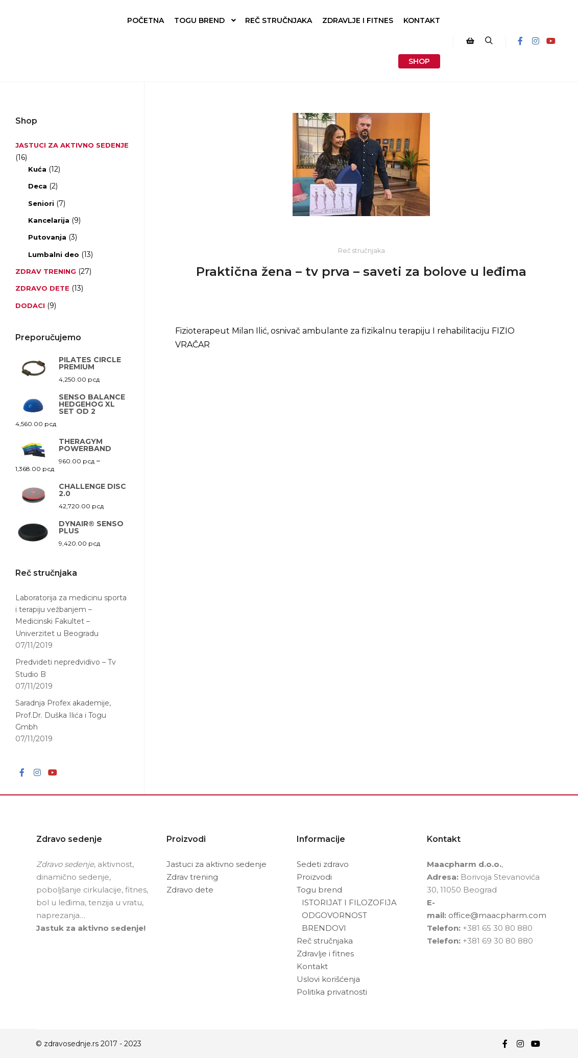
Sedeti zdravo (323, 864)
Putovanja (47, 237)
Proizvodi (314, 877)
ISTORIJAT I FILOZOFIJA (349, 902)
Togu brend (319, 890)
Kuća (37, 169)
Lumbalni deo (53, 254)
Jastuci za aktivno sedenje (72, 145)
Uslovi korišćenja (328, 979)
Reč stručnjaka (361, 250)
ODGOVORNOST (334, 915)
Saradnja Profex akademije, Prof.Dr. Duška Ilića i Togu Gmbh (63, 715)
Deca (37, 186)
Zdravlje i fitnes (325, 953)
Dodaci (30, 305)
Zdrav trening (45, 271)
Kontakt (312, 966)
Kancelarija (48, 220)
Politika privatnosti (332, 992)
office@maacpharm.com (497, 915)
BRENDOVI (324, 928)
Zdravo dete (42, 288)
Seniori (41, 203)
